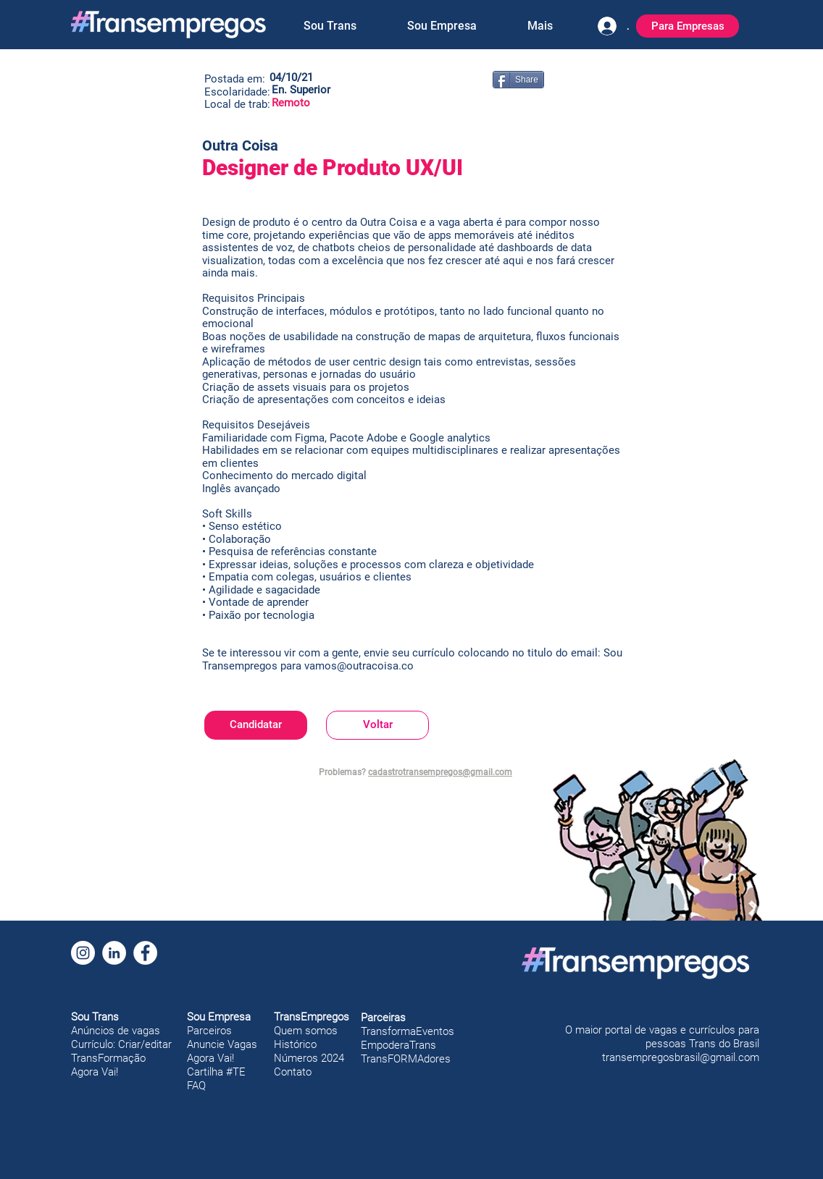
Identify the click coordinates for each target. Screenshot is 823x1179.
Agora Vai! (94, 1071)
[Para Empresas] (687, 26)
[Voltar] (377, 725)
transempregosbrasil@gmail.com (680, 1057)
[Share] (518, 79)
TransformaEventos (407, 1031)
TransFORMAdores (406, 1058)
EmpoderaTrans (398, 1045)
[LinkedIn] (114, 953)
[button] (329, 26)
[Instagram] (83, 953)
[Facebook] (145, 953)
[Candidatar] (255, 725)
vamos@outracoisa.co (359, 665)
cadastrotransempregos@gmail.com (440, 772)
